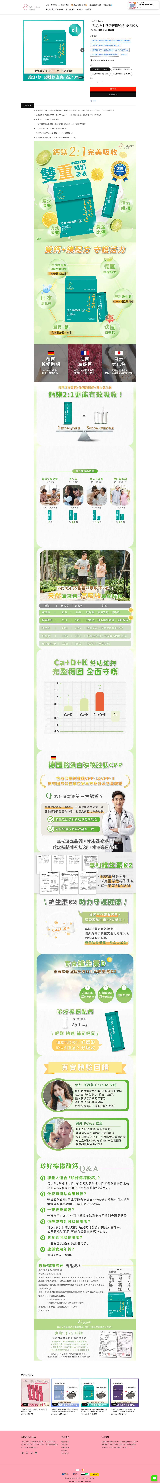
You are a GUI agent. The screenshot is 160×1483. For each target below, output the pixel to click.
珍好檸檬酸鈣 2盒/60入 (121, 69)
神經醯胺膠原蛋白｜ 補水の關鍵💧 (101, 5)
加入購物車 (113, 95)
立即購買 (113, 89)
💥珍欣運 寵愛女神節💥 (79, 5)
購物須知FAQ (65, 1447)
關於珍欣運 (65, 5)
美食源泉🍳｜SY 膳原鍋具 (54, 9)
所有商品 (54, 5)
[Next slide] (82, 50)
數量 (91, 78)
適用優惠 (93, 36)
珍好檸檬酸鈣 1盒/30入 (100, 69)
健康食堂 (80, 9)
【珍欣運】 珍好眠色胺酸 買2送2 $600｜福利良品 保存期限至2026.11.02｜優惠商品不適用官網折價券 (146, 5)
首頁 (47, 5)
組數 (91, 65)
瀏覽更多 (124, 54)
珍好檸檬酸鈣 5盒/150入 (121, 74)
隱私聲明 (64, 1450)
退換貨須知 (65, 1453)
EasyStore (92, 1478)
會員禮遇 (88, 9)
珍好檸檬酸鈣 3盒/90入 (100, 74)
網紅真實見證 (70, 9)
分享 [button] (93, 101)
